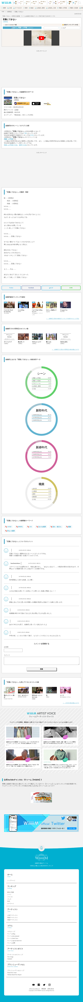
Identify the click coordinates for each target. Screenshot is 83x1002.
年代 (8, 901)
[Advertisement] (41, 68)
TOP (3, 11)
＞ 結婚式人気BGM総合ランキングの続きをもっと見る (62, 318)
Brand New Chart (12, 972)
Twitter (11, 288)
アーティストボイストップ (15, 954)
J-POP (16, 110)
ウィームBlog (11, 934)
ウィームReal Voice (12, 938)
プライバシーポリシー (34, 988)
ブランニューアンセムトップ (15, 970)
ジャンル (10, 897)
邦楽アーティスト (12, 917)
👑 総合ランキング (70, 24)
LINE (71, 288)
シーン (9, 894)
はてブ (51, 288)
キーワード (10, 903)
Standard (9, 959)
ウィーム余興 (11, 943)
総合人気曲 (10, 892)
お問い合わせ (50, 988)
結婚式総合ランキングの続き (15, 297)
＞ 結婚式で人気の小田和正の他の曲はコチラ (65, 349)
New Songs (10, 957)
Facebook (31, 288)
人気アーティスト (12, 915)
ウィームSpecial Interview (14, 940)
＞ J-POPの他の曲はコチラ (71, 703)
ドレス (9, 899)
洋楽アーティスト (12, 920)
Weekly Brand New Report (14, 974)
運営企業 (44, 988)
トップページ (11, 880)
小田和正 (9, 11)
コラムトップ (11, 931)
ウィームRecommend (13, 936)
